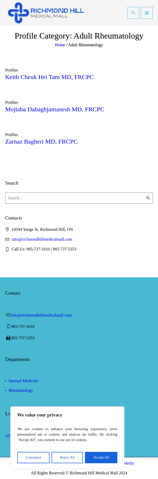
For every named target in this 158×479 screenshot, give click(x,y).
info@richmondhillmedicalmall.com (42, 239)
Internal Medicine (23, 381)
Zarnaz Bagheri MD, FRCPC (41, 141)
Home (60, 45)
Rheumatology (21, 390)
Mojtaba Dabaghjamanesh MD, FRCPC (54, 109)
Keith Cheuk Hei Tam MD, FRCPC (49, 77)
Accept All (101, 457)
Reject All (67, 457)
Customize (33, 457)
